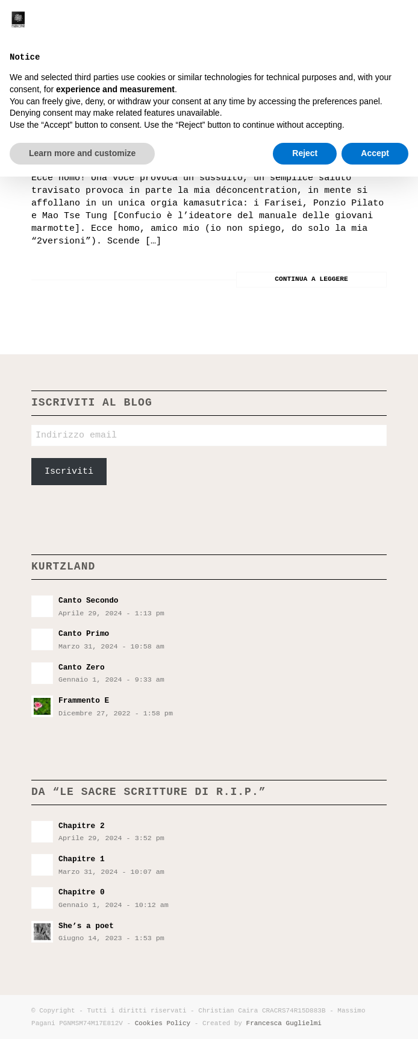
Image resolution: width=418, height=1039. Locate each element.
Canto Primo (83, 633)
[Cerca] (354, 24)
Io (49, 146)
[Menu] (380, 24)
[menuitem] (354, 24)
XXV (46, 109)
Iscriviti (69, 471)
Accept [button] (375, 1015)
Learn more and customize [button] (82, 1015)
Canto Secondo (88, 600)
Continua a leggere (311, 279)
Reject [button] (304, 1015)
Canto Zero (81, 667)
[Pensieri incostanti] (173, 24)
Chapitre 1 (81, 859)
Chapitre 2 (81, 825)
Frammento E (83, 700)
